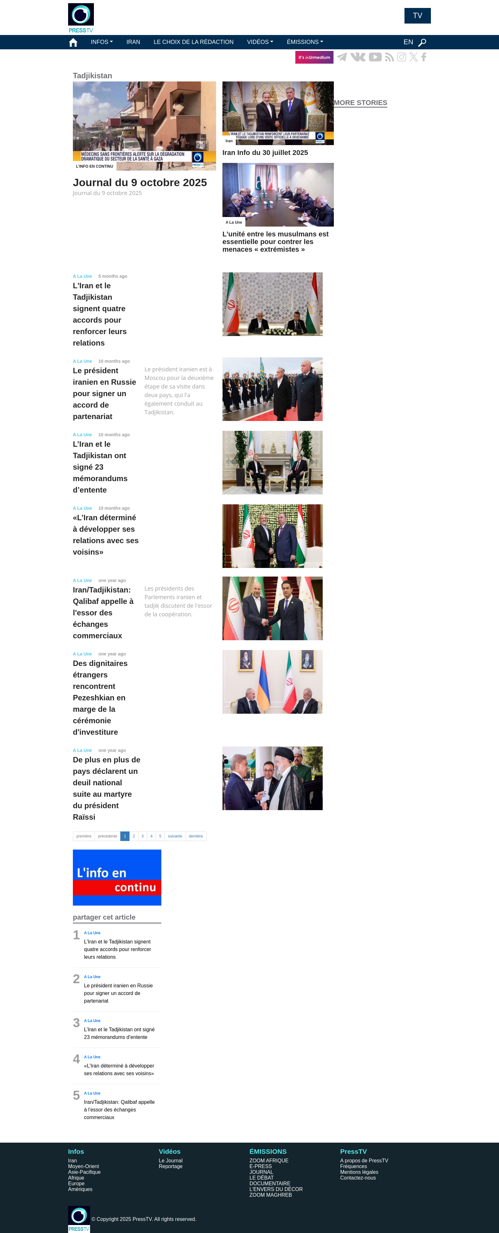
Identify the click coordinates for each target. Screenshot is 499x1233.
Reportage (171, 1166)
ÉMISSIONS (303, 42)
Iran (72, 1160)
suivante (175, 836)
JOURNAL (261, 1172)
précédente (107, 836)
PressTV (353, 1151)
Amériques (80, 1189)
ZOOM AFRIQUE (269, 1160)
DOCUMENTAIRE (270, 1183)
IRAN (133, 42)
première (83, 836)
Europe (76, 1183)
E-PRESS (261, 1166)
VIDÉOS (258, 42)
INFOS (99, 42)
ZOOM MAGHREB (271, 1195)
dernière (196, 836)
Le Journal (171, 1160)
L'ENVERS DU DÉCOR (276, 1189)
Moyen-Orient (83, 1166)
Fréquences (353, 1166)
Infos (76, 1151)
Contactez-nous (358, 1177)
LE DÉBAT (262, 1177)
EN (408, 42)
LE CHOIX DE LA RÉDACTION (194, 42)
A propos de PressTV (364, 1160)
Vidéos (169, 1151)
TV (417, 15)
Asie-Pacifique (84, 1172)
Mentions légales (359, 1172)
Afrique (76, 1177)
